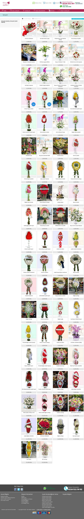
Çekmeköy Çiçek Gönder (47, 501)
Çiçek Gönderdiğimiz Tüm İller (48, 507)
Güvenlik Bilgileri (24, 500)
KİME (4, 10)
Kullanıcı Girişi (38, 3)
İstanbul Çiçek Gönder (46, 496)
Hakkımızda (23, 497)
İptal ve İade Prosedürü (6, 499)
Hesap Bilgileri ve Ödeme (26, 499)
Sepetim (58, 3)
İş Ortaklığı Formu (25, 503)
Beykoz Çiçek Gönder (46, 500)
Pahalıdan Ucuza (36, 18)
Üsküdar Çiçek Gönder (47, 506)
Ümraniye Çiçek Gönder (47, 504)
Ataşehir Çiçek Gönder (47, 497)
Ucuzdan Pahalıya (26, 18)
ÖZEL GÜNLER (14, 10)
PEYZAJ (52, 10)
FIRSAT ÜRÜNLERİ (63, 10)
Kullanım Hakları (47, 509)
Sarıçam (5, 15)
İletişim (22, 496)
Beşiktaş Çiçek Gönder (47, 499)
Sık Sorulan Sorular (5, 500)
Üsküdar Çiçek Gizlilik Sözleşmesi (8, 497)
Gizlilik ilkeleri (40, 509)
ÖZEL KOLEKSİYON (39, 10)
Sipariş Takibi (48, 3)
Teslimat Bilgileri (24, 501)
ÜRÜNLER (26, 10)
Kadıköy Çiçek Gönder (46, 503)
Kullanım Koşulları (4, 496)
